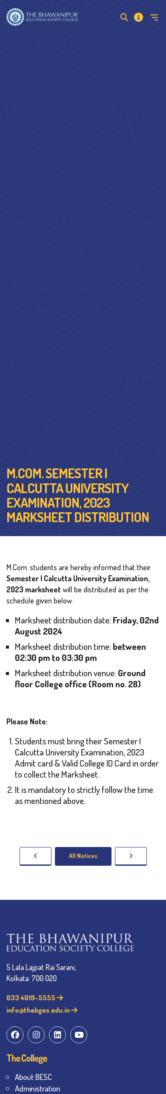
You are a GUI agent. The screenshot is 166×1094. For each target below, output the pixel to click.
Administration (37, 1088)
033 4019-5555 (34, 997)
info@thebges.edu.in (41, 1009)
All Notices (83, 855)
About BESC (33, 1077)
